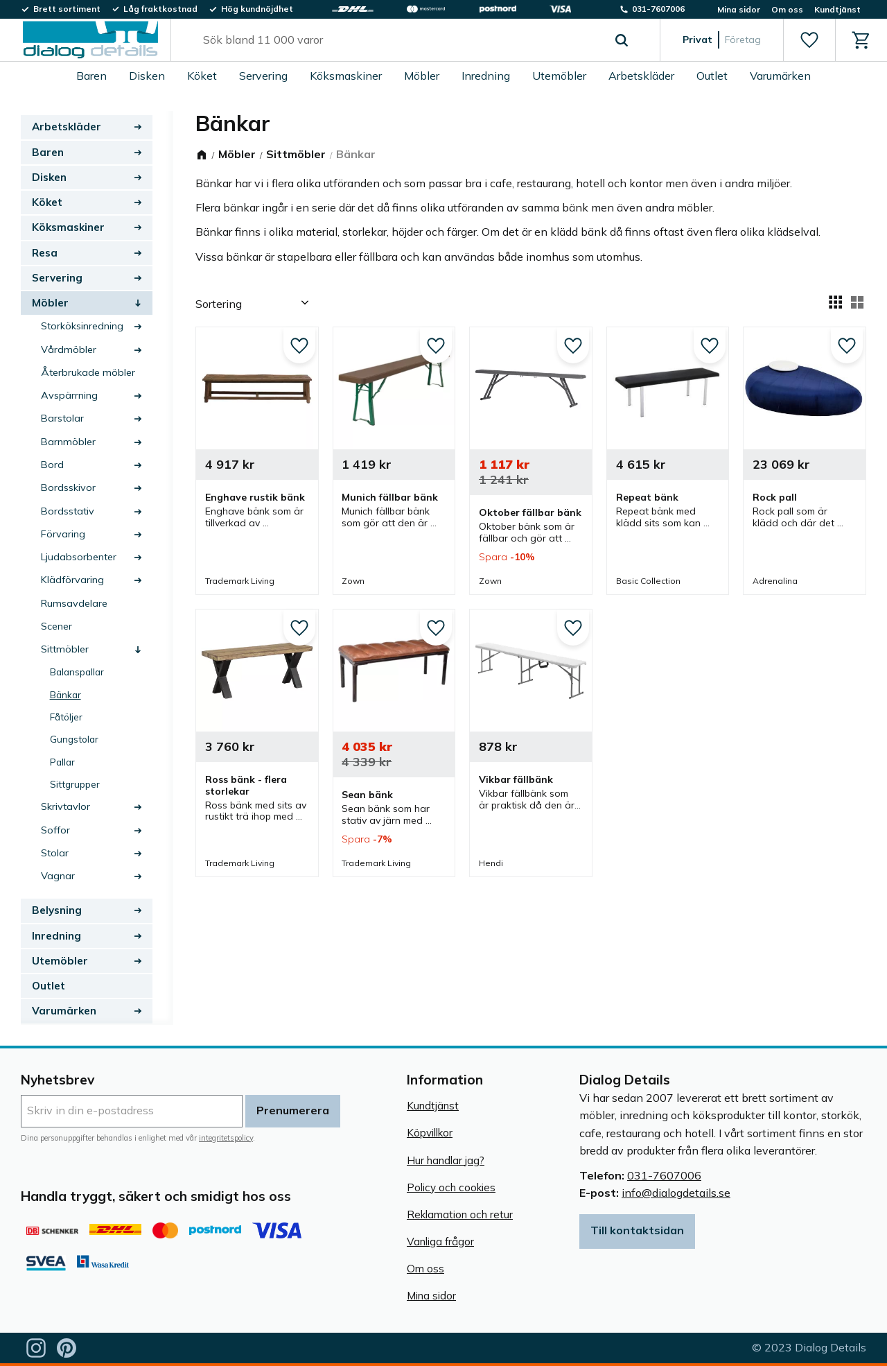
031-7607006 (664, 1175)
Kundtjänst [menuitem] (837, 9)
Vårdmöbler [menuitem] (68, 349)
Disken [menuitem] (147, 76)
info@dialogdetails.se (676, 1193)
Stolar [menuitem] (55, 853)
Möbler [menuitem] (421, 76)
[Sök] (622, 40)
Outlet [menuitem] (712, 76)
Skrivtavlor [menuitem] (65, 806)
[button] (809, 40)
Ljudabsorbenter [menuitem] (78, 557)
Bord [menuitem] (52, 464)
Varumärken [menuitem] (780, 76)
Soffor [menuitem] (55, 830)
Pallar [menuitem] (62, 762)
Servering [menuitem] (263, 76)
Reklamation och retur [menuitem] (460, 1214)
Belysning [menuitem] (57, 910)
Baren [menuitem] (91, 76)
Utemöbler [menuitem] (559, 76)
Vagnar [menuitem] (58, 876)
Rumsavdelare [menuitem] (74, 603)
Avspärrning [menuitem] (69, 395)
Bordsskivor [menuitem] (68, 487)
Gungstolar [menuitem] (74, 739)
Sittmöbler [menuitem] (65, 649)
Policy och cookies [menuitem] (451, 1187)
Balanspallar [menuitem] (77, 671)
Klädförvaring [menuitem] (72, 579)
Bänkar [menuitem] (65, 694)
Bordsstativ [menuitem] (67, 511)
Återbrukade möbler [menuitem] (88, 372)
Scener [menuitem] (56, 626)
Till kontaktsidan (637, 1230)
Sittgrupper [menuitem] (75, 784)
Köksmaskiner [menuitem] (346, 76)
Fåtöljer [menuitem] (66, 717)
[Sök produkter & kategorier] (399, 40)
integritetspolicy (226, 1138)
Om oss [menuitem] (787, 9)
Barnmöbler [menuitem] (68, 441)
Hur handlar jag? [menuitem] (445, 1160)
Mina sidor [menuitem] (738, 9)
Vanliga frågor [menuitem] (440, 1241)
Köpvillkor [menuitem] (430, 1132)
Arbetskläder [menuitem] (641, 76)
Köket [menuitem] (202, 76)
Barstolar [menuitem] (62, 418)
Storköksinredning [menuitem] (82, 326)
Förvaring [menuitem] (63, 534)
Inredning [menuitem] (486, 76)
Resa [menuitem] (45, 252)
